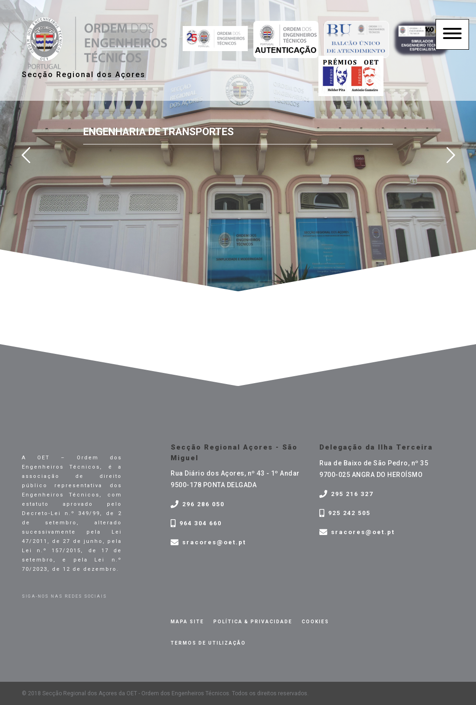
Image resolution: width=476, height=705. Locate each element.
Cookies (315, 621)
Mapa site (187, 621)
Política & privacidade (252, 621)
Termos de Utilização (208, 643)
